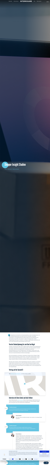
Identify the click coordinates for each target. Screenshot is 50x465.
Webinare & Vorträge (17, 169)
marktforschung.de (20, 400)
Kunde (6, 169)
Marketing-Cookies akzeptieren (16, 373)
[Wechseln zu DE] (46, 3)
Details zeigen (35, 463)
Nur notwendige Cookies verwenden (44, 460)
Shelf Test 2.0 (10, 169)
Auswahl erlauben (44, 458)
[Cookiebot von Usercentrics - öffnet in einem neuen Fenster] (4, 463)
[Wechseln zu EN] (48, 3)
